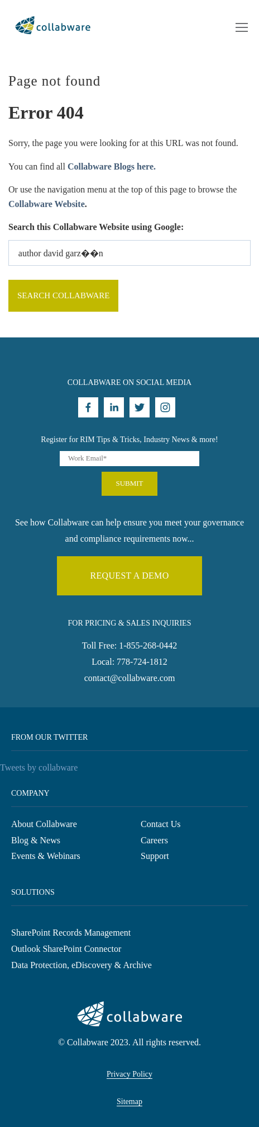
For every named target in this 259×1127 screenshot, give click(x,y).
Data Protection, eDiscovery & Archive (81, 965)
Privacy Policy (129, 1074)
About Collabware (44, 824)
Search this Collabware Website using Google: (96, 227)
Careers (154, 840)
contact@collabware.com (129, 678)
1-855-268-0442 (148, 645)
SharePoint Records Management (71, 932)
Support (155, 856)
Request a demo (129, 575)
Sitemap (129, 1101)
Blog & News (35, 840)
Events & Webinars (45, 856)
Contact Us (161, 824)
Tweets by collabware (39, 767)
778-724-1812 (142, 661)
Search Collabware (63, 295)
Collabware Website (46, 204)
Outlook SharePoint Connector (66, 949)
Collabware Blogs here (111, 166)
